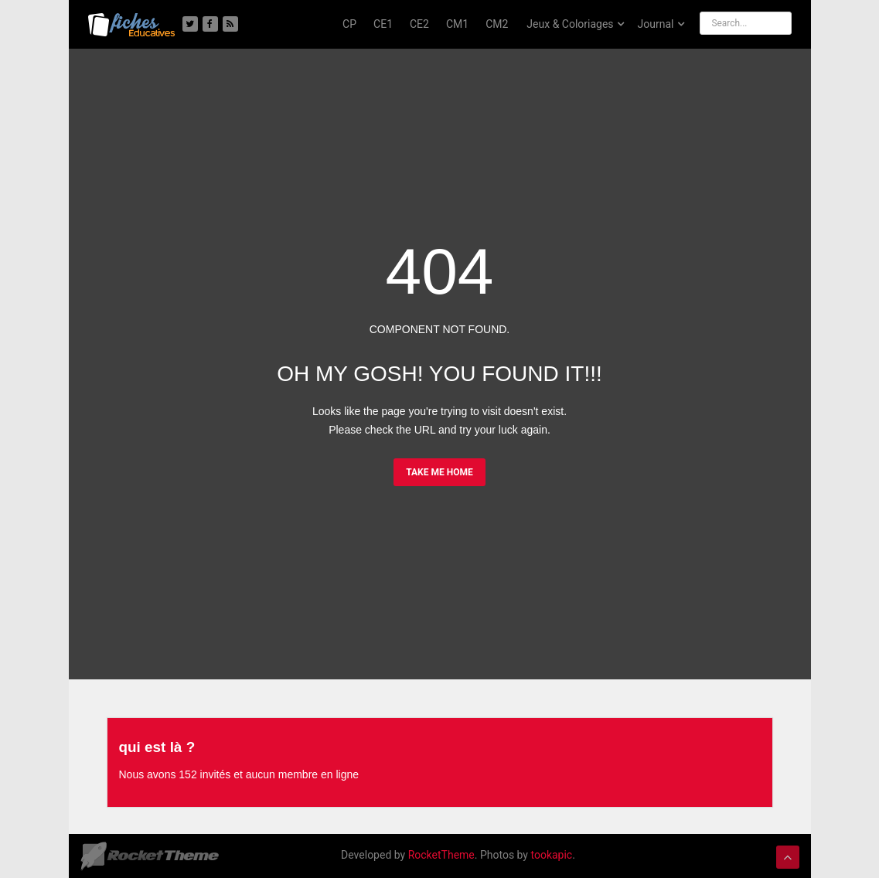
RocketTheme (441, 854)
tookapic (551, 854)
